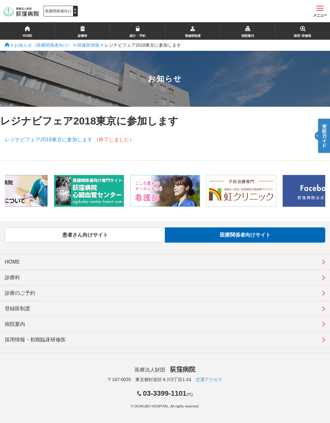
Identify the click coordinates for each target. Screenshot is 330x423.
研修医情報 (88, 45)
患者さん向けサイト (85, 235)
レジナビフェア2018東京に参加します (48, 139)
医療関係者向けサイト (245, 235)
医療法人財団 (165, 370)
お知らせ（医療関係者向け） (43, 45)
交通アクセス (209, 379)
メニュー (320, 11)
